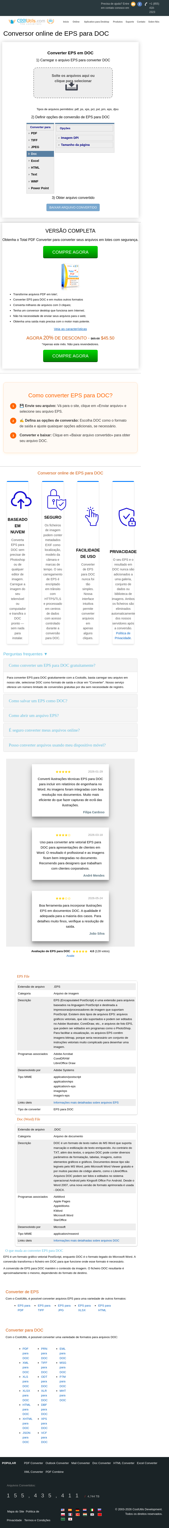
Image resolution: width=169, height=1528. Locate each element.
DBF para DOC (44, 1409)
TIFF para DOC (44, 1367)
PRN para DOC (44, 1353)
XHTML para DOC (28, 1423)
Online (76, 22)
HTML (35, 167)
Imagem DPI (70, 138)
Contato (141, 22)
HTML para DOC (27, 1409)
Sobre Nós (153, 22)
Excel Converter (147, 1463)
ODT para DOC (44, 1381)
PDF (34, 133)
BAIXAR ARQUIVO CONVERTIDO (73, 207)
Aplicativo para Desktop (96, 22)
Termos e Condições (37, 1520)
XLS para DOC (26, 1381)
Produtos (118, 22)
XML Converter (33, 1471)
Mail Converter (80, 1463)
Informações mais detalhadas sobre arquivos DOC (86, 1240)
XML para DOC (26, 1367)
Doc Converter (101, 1463)
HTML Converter (123, 1463)
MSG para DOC (63, 1367)
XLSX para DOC (26, 1395)
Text (34, 174)
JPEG (35, 147)
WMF (34, 181)
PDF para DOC (26, 1353)
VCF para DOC (44, 1437)
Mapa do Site (15, 1511)
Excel (35, 161)
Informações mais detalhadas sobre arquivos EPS (86, 1102)
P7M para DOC (63, 1381)
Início (66, 22)
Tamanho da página (75, 145)
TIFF (34, 140)
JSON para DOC (27, 1437)
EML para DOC (63, 1353)
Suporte (130, 22)
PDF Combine (55, 1471)
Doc (34, 154)
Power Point (40, 188)
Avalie (70, 955)
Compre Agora (70, 252)
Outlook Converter (57, 1463)
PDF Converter (33, 1463)
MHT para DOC (63, 1395)
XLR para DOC (44, 1395)
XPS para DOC (44, 1423)
